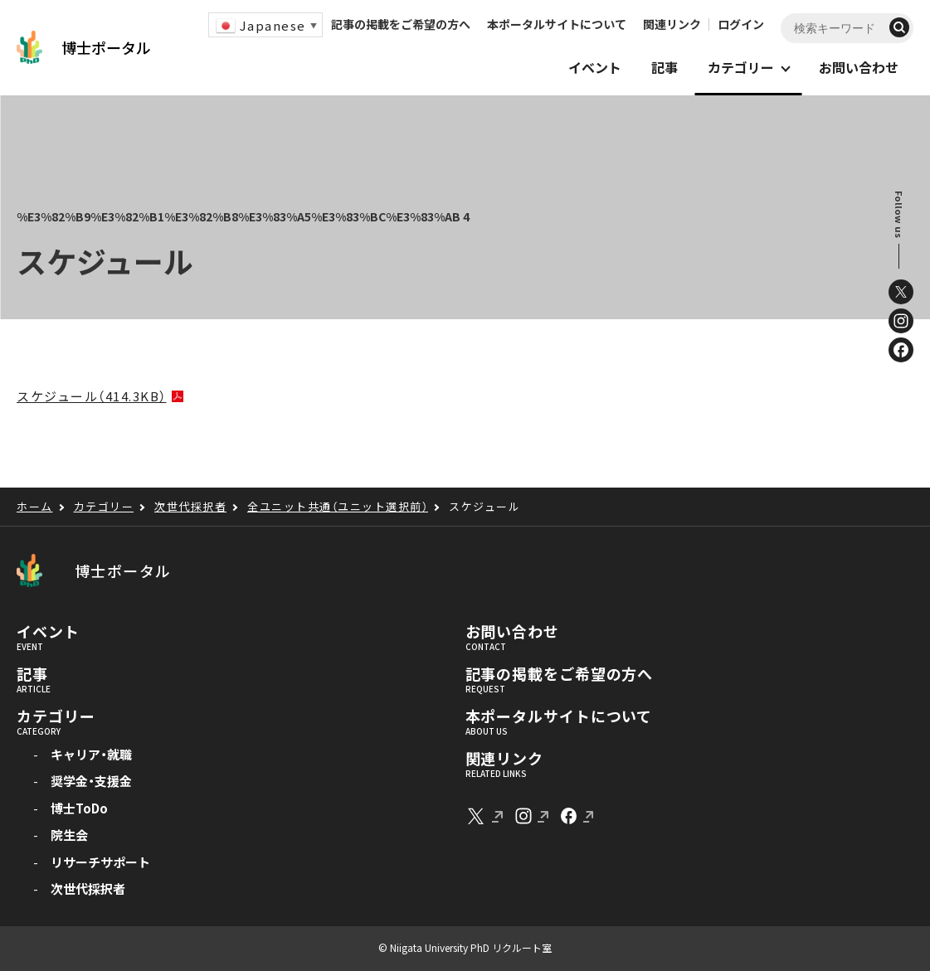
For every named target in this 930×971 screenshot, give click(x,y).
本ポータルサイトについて (556, 24)
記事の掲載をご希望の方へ (400, 24)
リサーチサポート (100, 862)
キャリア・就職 (91, 754)
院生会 (69, 834)
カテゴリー (56, 716)
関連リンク (672, 24)
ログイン (741, 24)
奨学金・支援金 (91, 780)
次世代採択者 (88, 888)
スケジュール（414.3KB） (92, 396)
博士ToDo (79, 808)
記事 (32, 674)
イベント (48, 632)
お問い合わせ (512, 632)
